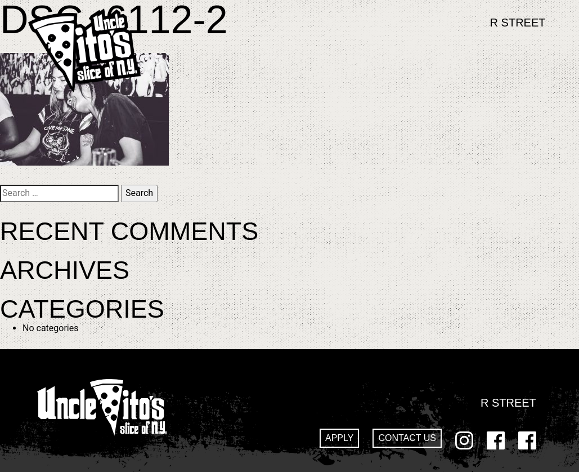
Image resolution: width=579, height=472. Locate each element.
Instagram (464, 440)
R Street (518, 22)
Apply (339, 438)
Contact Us (407, 438)
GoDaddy (527, 440)
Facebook (496, 440)
